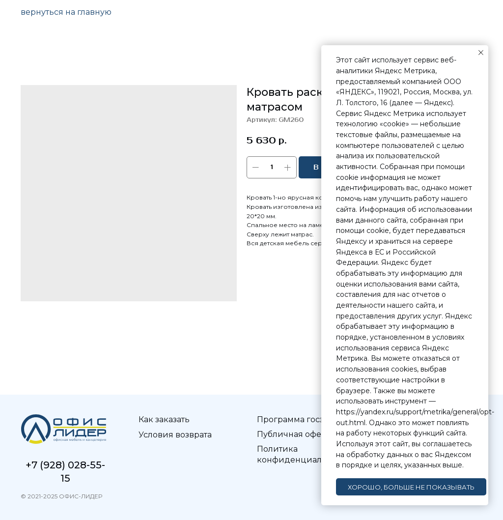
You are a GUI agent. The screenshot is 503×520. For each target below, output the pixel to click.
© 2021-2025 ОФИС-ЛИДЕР (61, 496)
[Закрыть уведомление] (481, 53)
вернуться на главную (66, 12)
